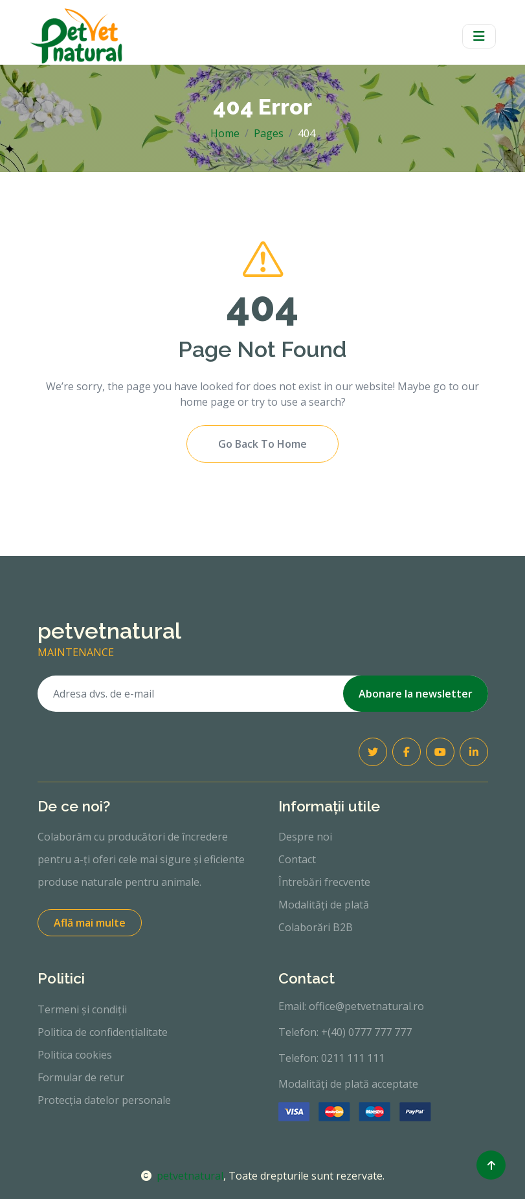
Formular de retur (81, 1077)
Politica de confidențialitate (103, 1032)
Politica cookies (75, 1055)
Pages (269, 133)
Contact (297, 859)
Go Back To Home (262, 444)
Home (225, 133)
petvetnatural (182, 1176)
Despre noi (305, 837)
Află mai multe (90, 923)
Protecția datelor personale (104, 1100)
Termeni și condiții (82, 1009)
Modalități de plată (323, 904)
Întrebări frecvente (324, 882)
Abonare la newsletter (416, 694)
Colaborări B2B (315, 927)
